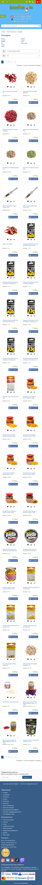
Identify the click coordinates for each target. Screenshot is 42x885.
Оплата (4, 799)
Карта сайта (5, 835)
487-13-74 (22, 19)
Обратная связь (6, 828)
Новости (4, 822)
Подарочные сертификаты (9, 830)
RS (2, 43)
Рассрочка (5, 801)
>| (15, 62)
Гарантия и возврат (7, 807)
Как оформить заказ (8, 814)
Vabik (2, 46)
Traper (3, 44)
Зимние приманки (12, 31)
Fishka (23, 40)
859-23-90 (22, 16)
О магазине (5, 794)
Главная (3, 31)
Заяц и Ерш (24, 43)
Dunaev (23, 38)
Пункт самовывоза (7, 805)
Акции (4, 824)
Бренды (4, 832)
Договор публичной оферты (11, 784)
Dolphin (3, 41)
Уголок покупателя (7, 820)
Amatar (3, 40)
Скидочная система (7, 826)
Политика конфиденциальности (29, 784)
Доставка (5, 803)
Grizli (22, 41)
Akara (2, 38)
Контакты (5, 797)
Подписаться (27, 777)
